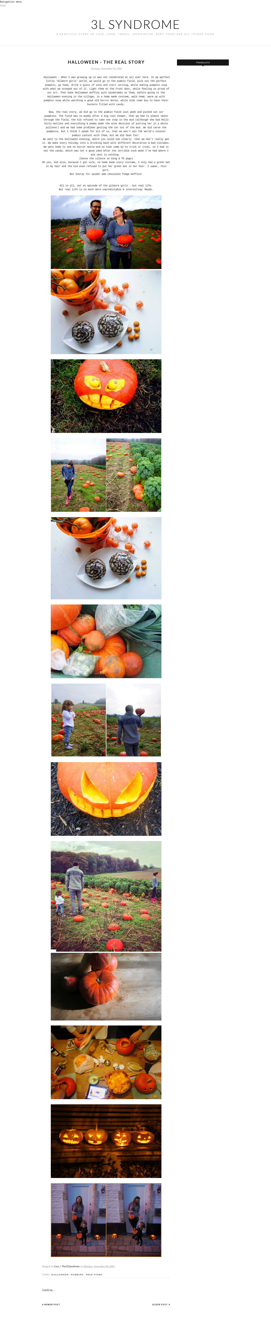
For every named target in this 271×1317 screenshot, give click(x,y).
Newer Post (52, 1304)
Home (3, 5)
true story (94, 1274)
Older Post (160, 1304)
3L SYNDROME (135, 24)
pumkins (77, 1274)
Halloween (60, 1274)
